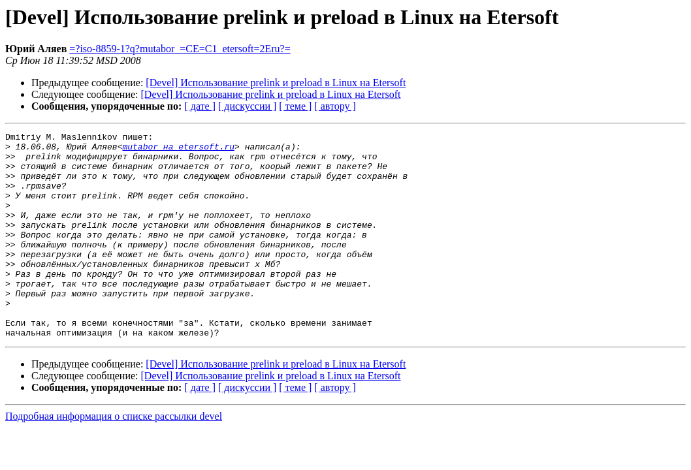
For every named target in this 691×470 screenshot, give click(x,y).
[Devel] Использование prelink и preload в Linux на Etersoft (276, 82)
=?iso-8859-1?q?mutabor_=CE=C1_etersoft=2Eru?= (179, 48)
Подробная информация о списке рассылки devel (113, 457)
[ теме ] (295, 106)
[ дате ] (200, 106)
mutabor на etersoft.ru (178, 150)
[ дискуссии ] (247, 106)
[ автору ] (334, 106)
